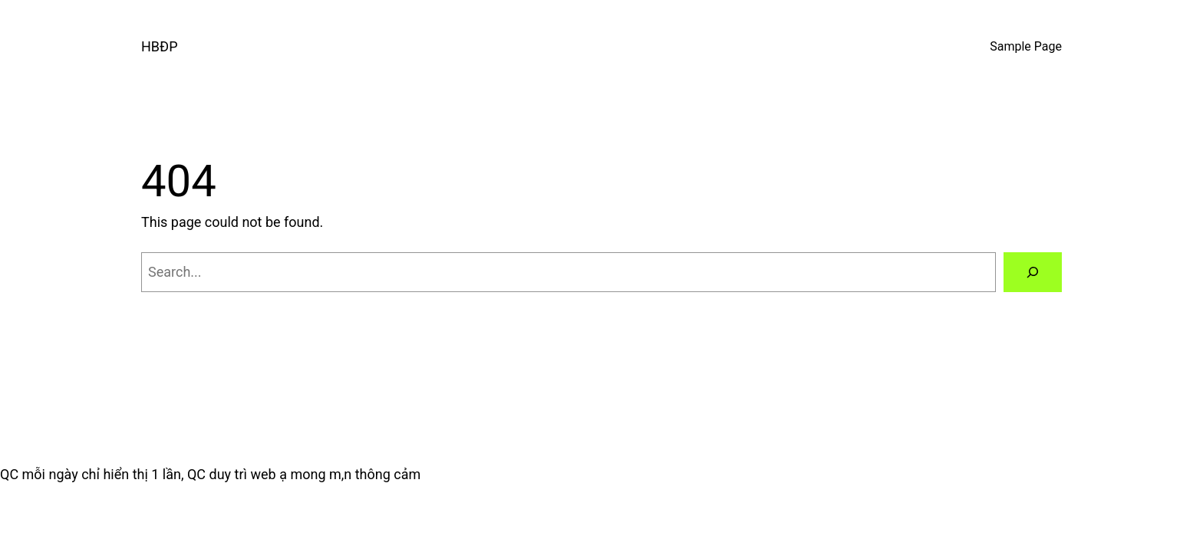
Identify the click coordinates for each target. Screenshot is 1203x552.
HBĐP (159, 46)
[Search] (1033, 272)
